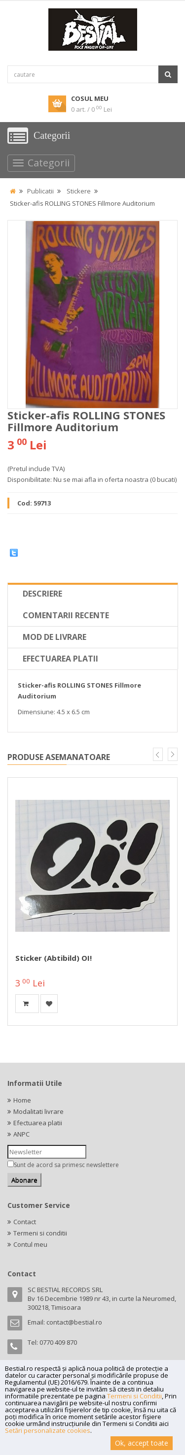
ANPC (21, 1134)
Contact (24, 1221)
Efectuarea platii (60, 658)
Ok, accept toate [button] (141, 1443)
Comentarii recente (66, 615)
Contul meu (30, 1244)
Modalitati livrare (38, 1111)
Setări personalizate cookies (47, 1430)
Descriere (42, 593)
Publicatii (40, 191)
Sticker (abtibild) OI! (53, 958)
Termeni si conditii (40, 1233)
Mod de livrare (54, 637)
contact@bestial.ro (74, 1322)
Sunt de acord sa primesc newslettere (66, 1165)
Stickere (79, 191)
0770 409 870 (58, 1342)
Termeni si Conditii (134, 1396)
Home (22, 1100)
